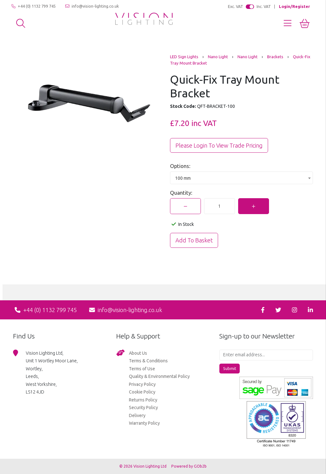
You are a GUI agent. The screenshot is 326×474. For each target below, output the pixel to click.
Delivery (137, 415)
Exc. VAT (235, 6)
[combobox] (241, 177)
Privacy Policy (142, 384)
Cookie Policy (142, 391)
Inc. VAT (264, 6)
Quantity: (181, 193)
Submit (229, 368)
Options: (180, 166)
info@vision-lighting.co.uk (92, 6)
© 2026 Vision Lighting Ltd (143, 466)
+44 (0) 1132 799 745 (33, 6)
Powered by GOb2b (189, 466)
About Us (138, 353)
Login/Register (294, 6)
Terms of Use (142, 368)
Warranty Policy (144, 423)
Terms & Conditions (148, 360)
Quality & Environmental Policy (159, 376)
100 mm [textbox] (183, 178)
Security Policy (143, 407)
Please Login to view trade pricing (219, 145)
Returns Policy (143, 399)
